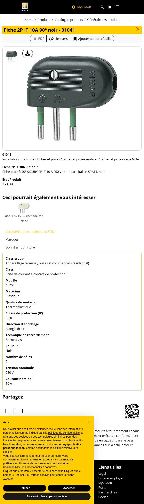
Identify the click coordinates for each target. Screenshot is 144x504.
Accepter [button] (69, 488)
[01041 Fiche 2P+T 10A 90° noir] (12, 56)
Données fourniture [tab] (20, 247)
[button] (88, 422)
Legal (102, 473)
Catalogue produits (69, 20)
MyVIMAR (81, 7)
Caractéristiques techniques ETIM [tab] (30, 232)
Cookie (103, 497)
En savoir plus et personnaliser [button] (47, 496)
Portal (102, 487)
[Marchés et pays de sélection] (109, 7)
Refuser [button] (25, 488)
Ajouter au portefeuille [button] (92, 39)
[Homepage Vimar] (25, 7)
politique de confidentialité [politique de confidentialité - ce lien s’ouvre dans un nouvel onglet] (64, 432)
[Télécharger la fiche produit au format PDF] (38, 38)
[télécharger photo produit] (27, 53)
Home (28, 20)
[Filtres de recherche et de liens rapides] (102, 7)
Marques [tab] (12, 239)
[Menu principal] (117, 7)
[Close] (137, 29)
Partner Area (107, 492)
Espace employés (111, 478)
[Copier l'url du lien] (58, 38)
